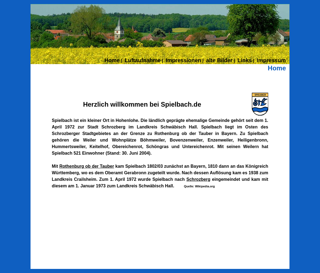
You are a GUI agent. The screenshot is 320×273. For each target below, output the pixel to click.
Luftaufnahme (143, 60)
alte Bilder (219, 60)
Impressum (271, 60)
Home (112, 60)
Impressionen (183, 60)
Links (244, 60)
